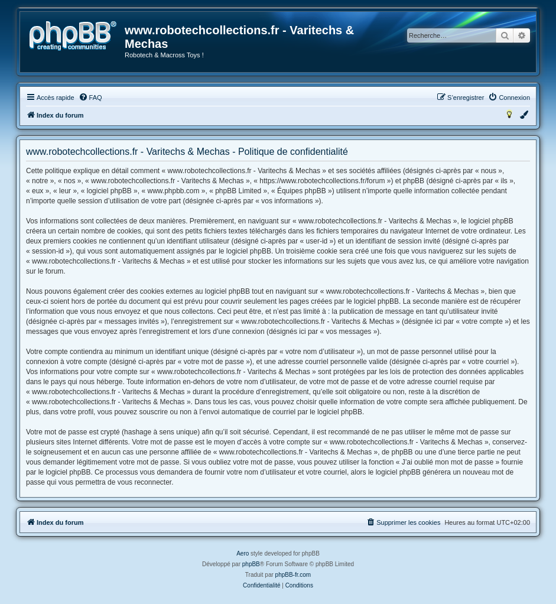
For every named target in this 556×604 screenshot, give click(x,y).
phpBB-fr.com (293, 574)
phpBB (251, 564)
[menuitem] (90, 97)
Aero (242, 553)
